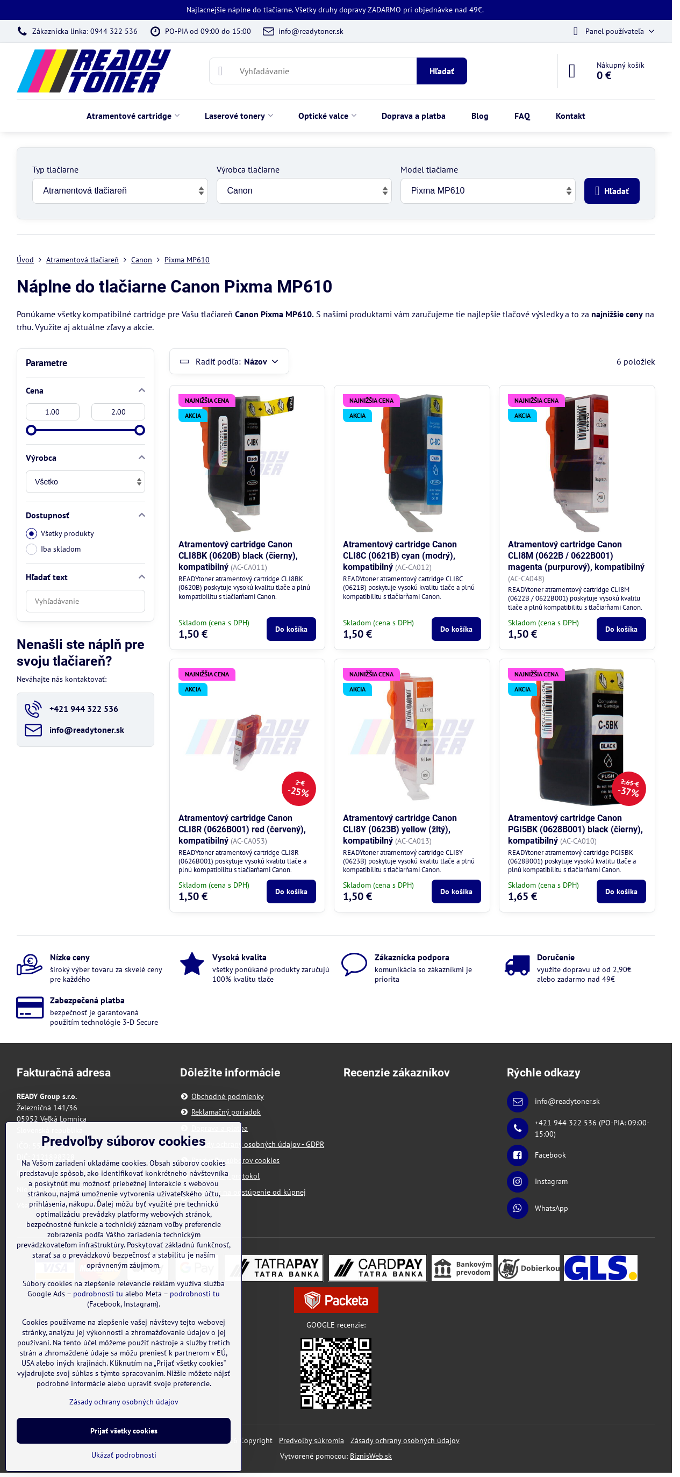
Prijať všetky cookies (124, 1431)
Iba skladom (53, 549)
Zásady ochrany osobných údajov (405, 1440)
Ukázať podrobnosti (123, 1455)
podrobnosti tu (98, 1293)
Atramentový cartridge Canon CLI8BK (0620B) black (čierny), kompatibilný (238, 555)
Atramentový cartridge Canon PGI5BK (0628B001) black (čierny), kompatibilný (575, 829)
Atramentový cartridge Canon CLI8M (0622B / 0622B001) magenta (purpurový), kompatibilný (576, 555)
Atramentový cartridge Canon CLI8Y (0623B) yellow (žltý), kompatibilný (400, 829)
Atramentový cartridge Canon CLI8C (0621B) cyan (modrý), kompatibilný (400, 555)
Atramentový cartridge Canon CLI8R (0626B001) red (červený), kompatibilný (242, 829)
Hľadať (442, 71)
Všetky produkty (60, 533)
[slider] (31, 430)
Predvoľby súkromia (311, 1440)
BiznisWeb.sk (371, 1456)
